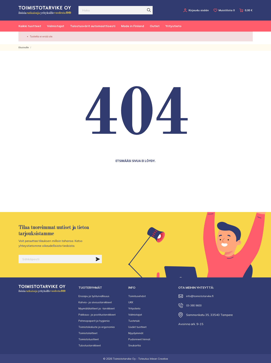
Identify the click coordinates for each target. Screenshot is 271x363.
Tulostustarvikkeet (89, 345)
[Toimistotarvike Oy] (45, 10)
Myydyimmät (135, 333)
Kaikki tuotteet (30, 26)
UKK (130, 302)
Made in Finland (132, 26)
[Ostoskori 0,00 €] (245, 10)
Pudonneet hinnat (139, 339)
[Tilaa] (98, 259)
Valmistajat (55, 26)
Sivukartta (134, 345)
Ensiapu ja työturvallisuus (93, 296)
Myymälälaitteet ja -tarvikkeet (96, 308)
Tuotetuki (134, 320)
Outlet (155, 26)
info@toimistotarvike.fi (200, 296)
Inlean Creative (159, 358)
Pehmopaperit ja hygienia (94, 320)
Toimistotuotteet (88, 339)
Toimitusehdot (137, 296)
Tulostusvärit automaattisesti (92, 26)
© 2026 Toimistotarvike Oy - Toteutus (126, 358)
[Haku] (115, 10)
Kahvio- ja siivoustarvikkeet (95, 302)
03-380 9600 (194, 305)
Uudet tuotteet (137, 327)
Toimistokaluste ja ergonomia (96, 327)
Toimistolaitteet (87, 333)
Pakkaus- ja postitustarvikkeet (97, 314)
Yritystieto (173, 26)
